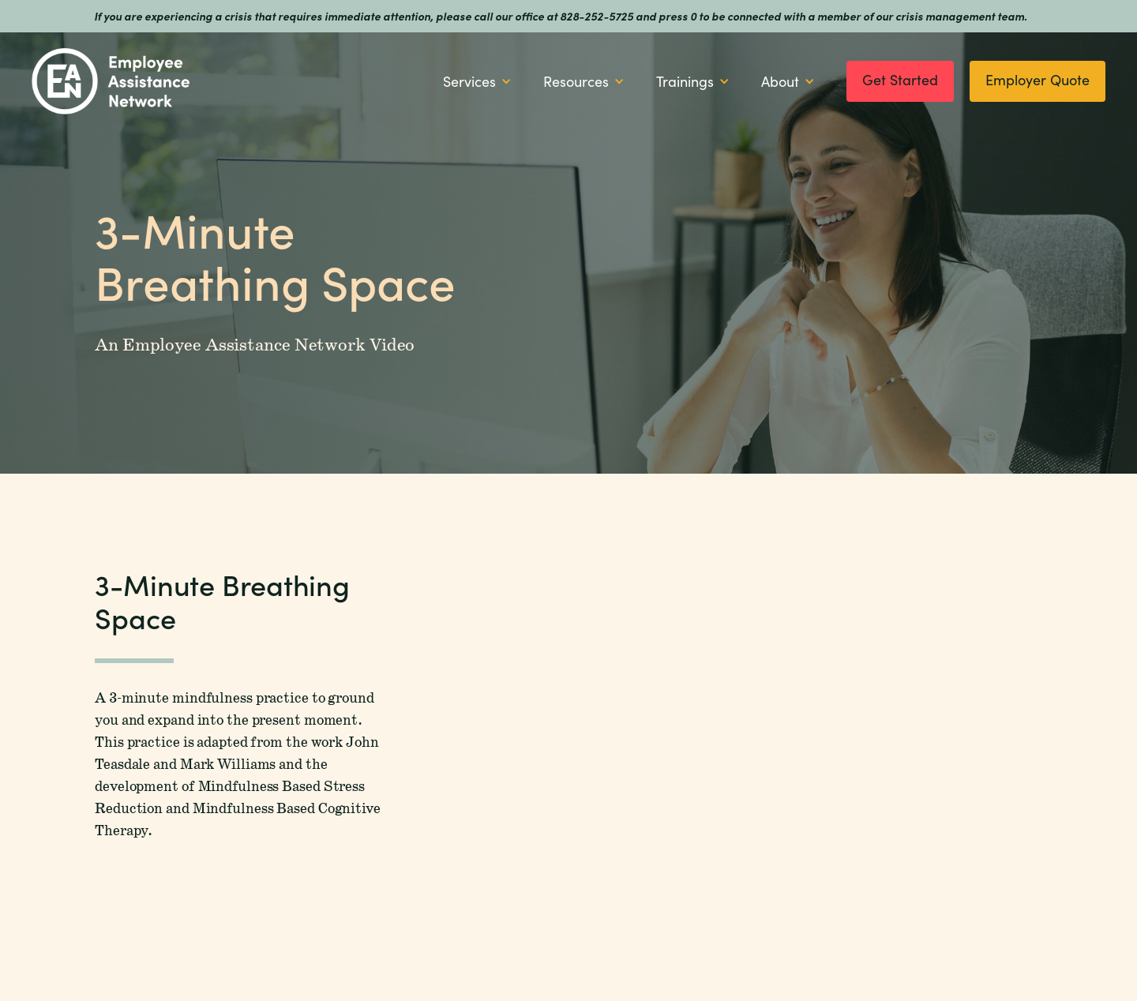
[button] (477, 81)
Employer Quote (1037, 79)
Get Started (900, 79)
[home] (111, 81)
